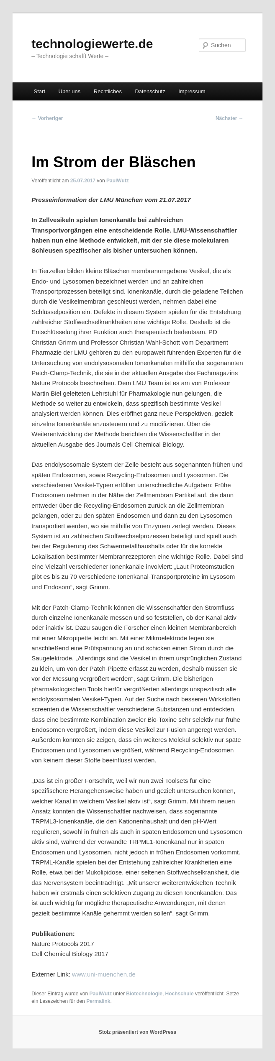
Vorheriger (47, 118)
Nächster (230, 118)
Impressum (191, 91)
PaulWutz (117, 181)
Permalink (98, 1001)
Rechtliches (108, 91)
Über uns (70, 91)
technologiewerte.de (92, 44)
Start (39, 91)
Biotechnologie (144, 994)
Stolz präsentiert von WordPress (137, 1032)
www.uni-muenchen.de (104, 974)
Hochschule (179, 994)
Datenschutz (150, 91)
